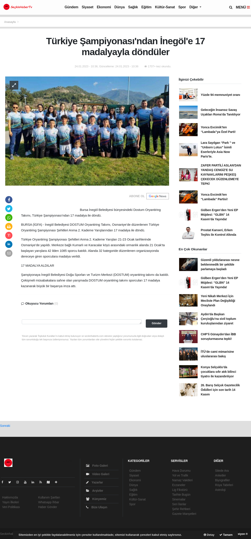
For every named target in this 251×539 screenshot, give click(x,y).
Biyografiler (222, 480)
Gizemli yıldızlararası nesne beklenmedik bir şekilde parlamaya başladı (220, 264)
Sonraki (5, 425)
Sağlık (133, 7)
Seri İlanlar (179, 504)
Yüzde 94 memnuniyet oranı (220, 95)
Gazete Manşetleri (184, 513)
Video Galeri (97, 474)
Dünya (119, 7)
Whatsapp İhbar (48, 502)
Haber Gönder (47, 507)
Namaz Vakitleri (182, 480)
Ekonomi (104, 7)
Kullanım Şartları (49, 497)
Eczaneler (178, 485)
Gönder (156, 323)
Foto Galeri (97, 465)
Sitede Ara (222, 470)
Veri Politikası (11, 507)
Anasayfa (10, 22)
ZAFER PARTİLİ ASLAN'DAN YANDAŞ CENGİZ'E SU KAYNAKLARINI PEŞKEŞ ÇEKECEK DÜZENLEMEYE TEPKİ (221, 174)
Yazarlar (94, 482)
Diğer (194, 7)
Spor (182, 7)
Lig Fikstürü (179, 490)
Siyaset (87, 7)
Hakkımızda (10, 497)
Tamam (225, 534)
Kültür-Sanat (165, 7)
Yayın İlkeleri (10, 502)
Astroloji (220, 490)
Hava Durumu (181, 470)
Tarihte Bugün (181, 494)
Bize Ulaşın (96, 507)
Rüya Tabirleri (224, 485)
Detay (209, 534)
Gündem (71, 7)
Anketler (220, 475)
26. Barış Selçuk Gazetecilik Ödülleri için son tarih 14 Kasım (220, 389)
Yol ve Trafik (180, 475)
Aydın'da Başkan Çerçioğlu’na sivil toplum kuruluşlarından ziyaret (218, 318)
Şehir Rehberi (181, 509)
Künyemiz (96, 499)
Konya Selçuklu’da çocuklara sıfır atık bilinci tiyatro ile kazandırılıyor (218, 371)
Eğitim (146, 7)
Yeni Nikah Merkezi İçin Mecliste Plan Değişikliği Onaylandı (218, 300)
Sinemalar (178, 499)
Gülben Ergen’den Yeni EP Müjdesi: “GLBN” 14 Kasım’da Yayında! (219, 214)
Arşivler (94, 490)
